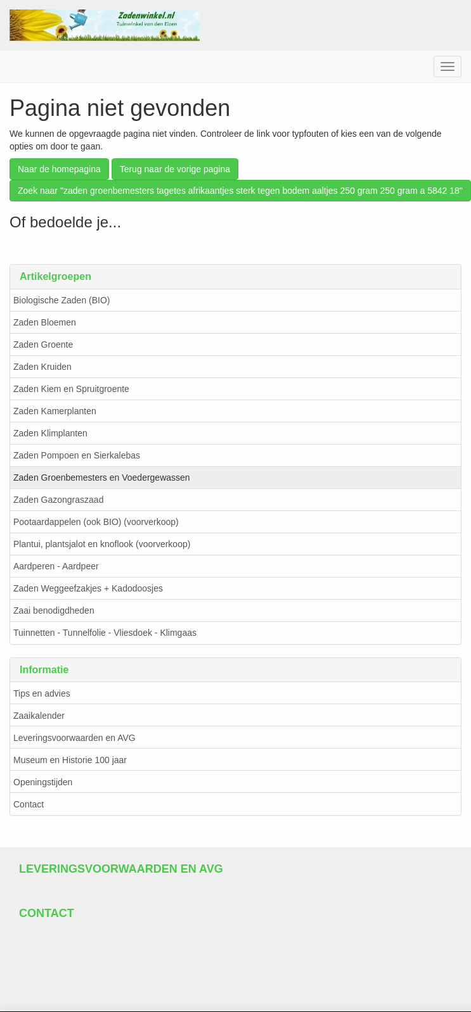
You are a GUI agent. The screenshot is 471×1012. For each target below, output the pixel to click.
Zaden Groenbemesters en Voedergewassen (101, 477)
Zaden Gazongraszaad (58, 500)
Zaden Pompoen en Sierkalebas (76, 455)
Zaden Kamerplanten (54, 411)
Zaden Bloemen (44, 322)
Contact (28, 804)
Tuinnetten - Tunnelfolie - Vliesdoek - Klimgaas (105, 633)
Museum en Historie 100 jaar (70, 760)
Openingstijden (42, 782)
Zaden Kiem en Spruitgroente (71, 389)
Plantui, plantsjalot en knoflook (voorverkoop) (101, 544)
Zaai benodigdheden (53, 610)
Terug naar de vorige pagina (175, 169)
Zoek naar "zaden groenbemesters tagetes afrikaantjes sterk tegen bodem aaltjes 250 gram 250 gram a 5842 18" (240, 191)
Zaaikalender (39, 716)
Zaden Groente (43, 344)
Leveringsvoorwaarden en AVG (74, 738)
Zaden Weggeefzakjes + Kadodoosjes (88, 588)
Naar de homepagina (59, 169)
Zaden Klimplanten (50, 433)
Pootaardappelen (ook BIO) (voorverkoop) (96, 522)
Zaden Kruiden (42, 367)
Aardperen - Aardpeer (56, 566)
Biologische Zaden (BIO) (61, 300)
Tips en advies (41, 693)
